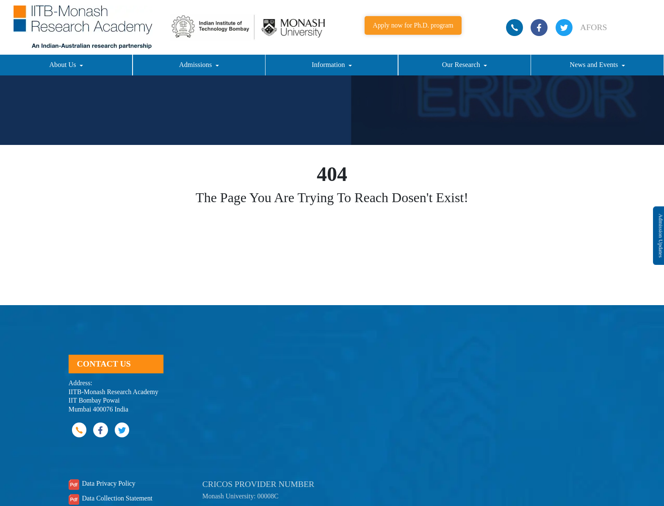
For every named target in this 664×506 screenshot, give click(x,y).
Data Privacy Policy (108, 483)
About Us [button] (63, 65)
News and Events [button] (595, 65)
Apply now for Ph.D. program (413, 25)
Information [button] (329, 65)
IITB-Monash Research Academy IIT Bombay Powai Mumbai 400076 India (113, 400)
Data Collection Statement (117, 498)
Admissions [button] (196, 65)
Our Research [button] (462, 65)
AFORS (593, 27)
